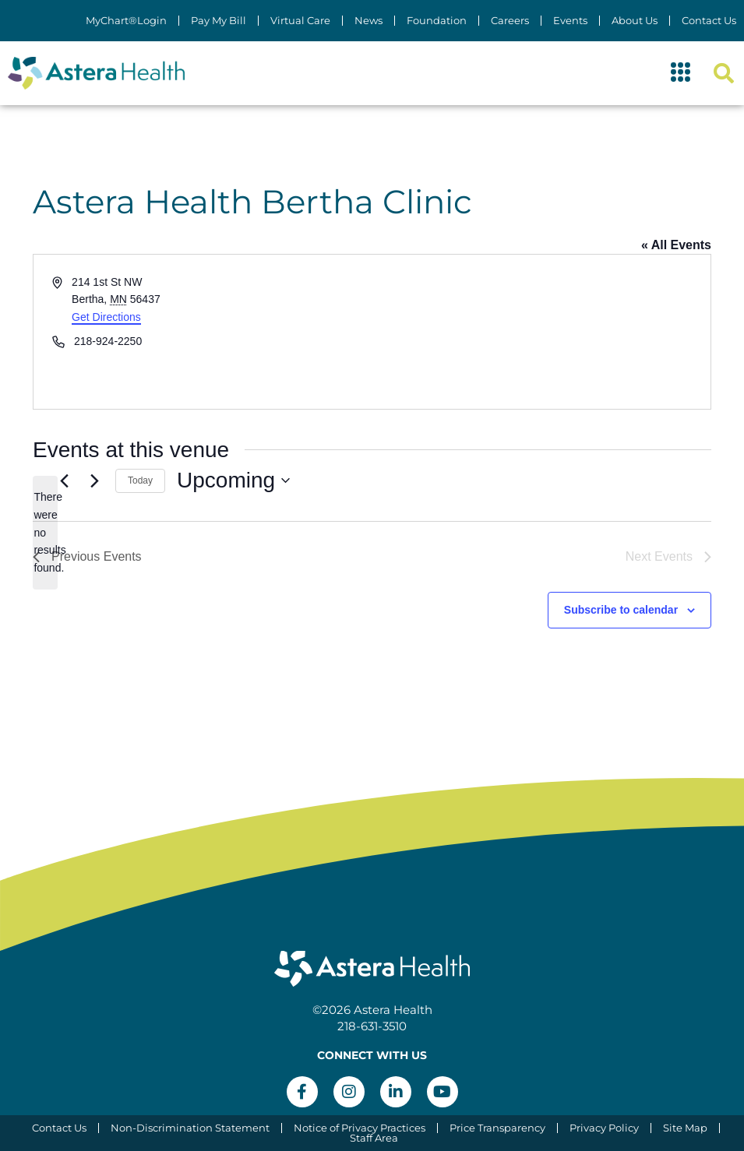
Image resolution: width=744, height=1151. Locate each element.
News (368, 21)
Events (570, 21)
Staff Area (374, 1138)
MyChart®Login (126, 21)
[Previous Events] (64, 480)
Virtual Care (300, 21)
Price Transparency (497, 1128)
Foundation (437, 21)
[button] (681, 73)
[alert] (45, 532)
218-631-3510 (372, 1026)
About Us (635, 21)
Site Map (685, 1128)
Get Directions (106, 317)
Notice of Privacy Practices (359, 1128)
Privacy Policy (604, 1128)
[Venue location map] (541, 331)
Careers (510, 21)
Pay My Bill (218, 21)
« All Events (676, 245)
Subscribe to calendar (621, 610)
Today (140, 480)
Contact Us (709, 21)
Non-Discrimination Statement (190, 1128)
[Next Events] (94, 480)
